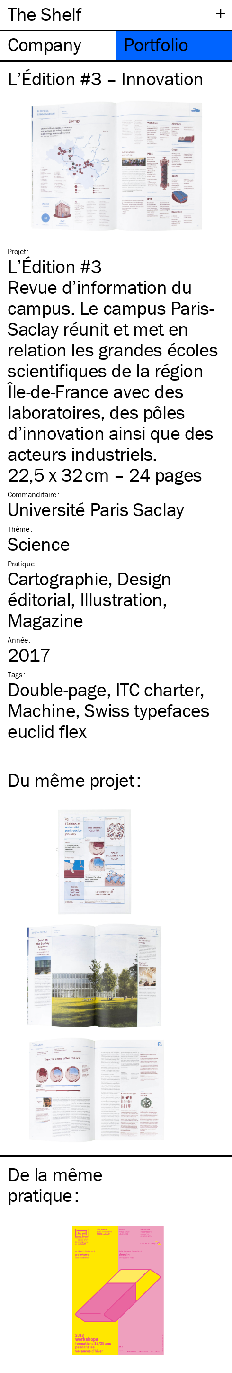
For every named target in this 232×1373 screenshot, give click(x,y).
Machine (41, 710)
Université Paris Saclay (96, 509)
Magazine (45, 620)
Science (39, 543)
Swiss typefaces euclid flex (108, 721)
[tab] (58, 45)
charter (158, 689)
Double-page (57, 689)
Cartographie (58, 578)
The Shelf (44, 14)
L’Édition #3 (54, 266)
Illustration (121, 599)
